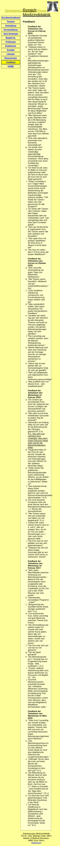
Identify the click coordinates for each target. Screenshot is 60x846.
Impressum (36, 843)
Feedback (11, 62)
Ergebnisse (10, 46)
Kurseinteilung (11, 30)
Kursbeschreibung (11, 17)
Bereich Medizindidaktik (37, 12)
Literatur (11, 54)
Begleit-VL (11, 38)
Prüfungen (11, 42)
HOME (11, 66)
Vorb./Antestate (10, 34)
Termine (11, 22)
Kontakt (11, 50)
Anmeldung (10, 26)
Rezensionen (10, 58)
